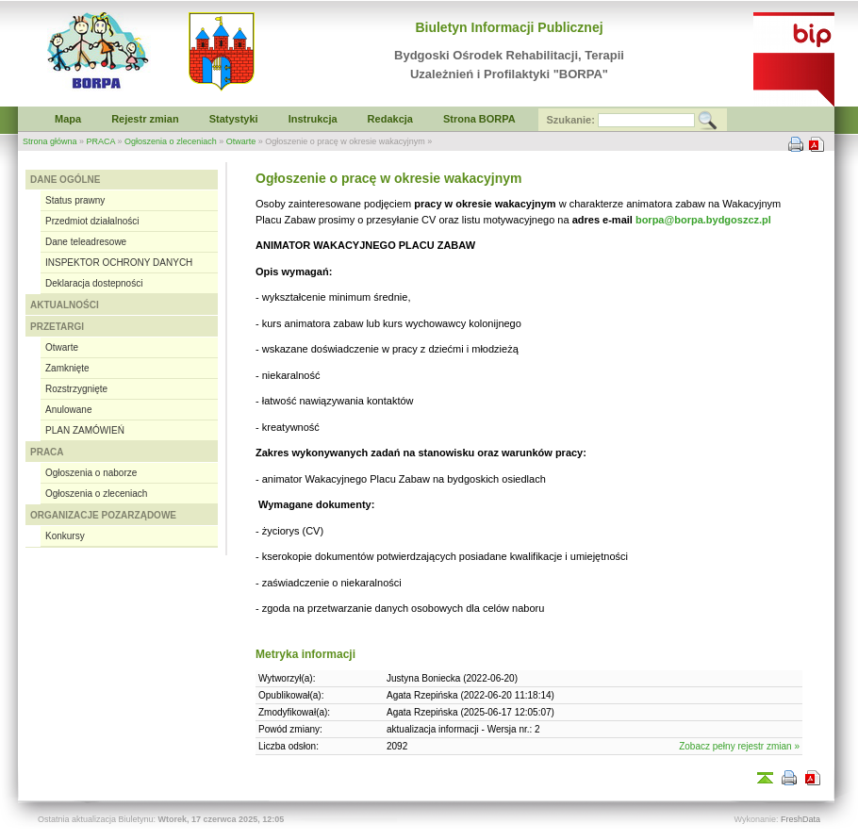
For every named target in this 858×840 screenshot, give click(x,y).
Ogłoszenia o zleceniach (170, 141)
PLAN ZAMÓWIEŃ (84, 430)
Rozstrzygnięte (76, 389)
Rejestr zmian (145, 118)
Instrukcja (313, 118)
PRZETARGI (57, 326)
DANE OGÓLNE (65, 179)
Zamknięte (67, 368)
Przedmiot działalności (92, 221)
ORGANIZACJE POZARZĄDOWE (103, 515)
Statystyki (233, 118)
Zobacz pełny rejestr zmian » (739, 746)
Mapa (68, 118)
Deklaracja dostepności (93, 283)
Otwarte (241, 141)
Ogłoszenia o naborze (91, 473)
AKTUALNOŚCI (64, 305)
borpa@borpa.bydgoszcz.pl (703, 219)
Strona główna (50, 141)
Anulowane (68, 409)
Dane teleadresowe (85, 242)
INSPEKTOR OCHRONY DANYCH (118, 262)
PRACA (101, 141)
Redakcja (390, 118)
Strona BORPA (479, 118)
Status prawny (75, 200)
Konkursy (65, 536)
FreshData (800, 819)
